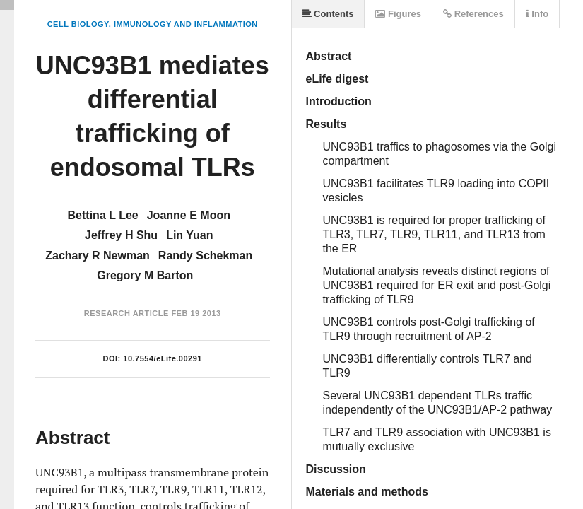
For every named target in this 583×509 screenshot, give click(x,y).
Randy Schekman (205, 256)
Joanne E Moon (188, 215)
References (473, 13)
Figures (398, 13)
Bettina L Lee (103, 215)
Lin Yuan (189, 235)
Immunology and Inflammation (186, 24)
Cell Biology (78, 24)
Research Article (126, 313)
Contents (328, 13)
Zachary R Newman (97, 256)
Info (537, 13)
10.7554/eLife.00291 (162, 358)
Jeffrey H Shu (121, 235)
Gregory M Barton (145, 275)
